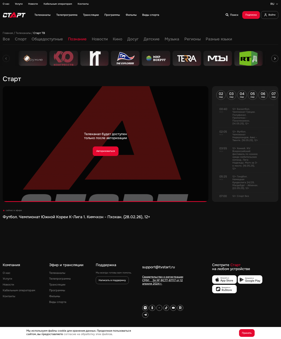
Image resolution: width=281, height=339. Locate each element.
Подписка (251, 14)
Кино (117, 39)
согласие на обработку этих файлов (88, 334)
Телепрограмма (66, 15)
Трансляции (91, 15)
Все (6, 39)
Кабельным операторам (58, 4)
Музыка (172, 39)
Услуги (19, 4)
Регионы (192, 39)
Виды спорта (150, 15)
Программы (112, 15)
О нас (6, 4)
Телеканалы (42, 15)
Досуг (133, 39)
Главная (8, 33)
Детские (152, 39)
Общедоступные (47, 39)
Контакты (83, 4)
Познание (77, 39)
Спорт (21, 39)
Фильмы (131, 15)
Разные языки (219, 39)
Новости (33, 4)
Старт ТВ (39, 33)
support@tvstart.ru (158, 267)
